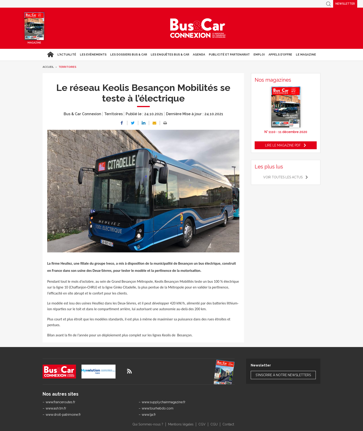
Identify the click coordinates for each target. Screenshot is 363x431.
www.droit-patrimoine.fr (63, 414)
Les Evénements (93, 54)
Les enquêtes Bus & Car (170, 54)
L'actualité (66, 54)
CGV (202, 424)
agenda (199, 54)
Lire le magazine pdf (283, 145)
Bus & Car (197, 28)
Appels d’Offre (280, 54)
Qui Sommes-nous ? (147, 424)
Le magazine (306, 54)
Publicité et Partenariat (229, 54)
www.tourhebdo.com (157, 408)
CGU (214, 424)
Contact (228, 424)
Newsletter (345, 3)
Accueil (50, 54)
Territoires (67, 66)
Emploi (259, 54)
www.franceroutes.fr (60, 402)
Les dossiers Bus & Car (128, 54)
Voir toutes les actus (283, 177)
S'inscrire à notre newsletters (283, 375)
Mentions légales (181, 424)
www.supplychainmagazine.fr (163, 402)
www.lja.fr (149, 414)
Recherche (328, 4)
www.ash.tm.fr (56, 408)
